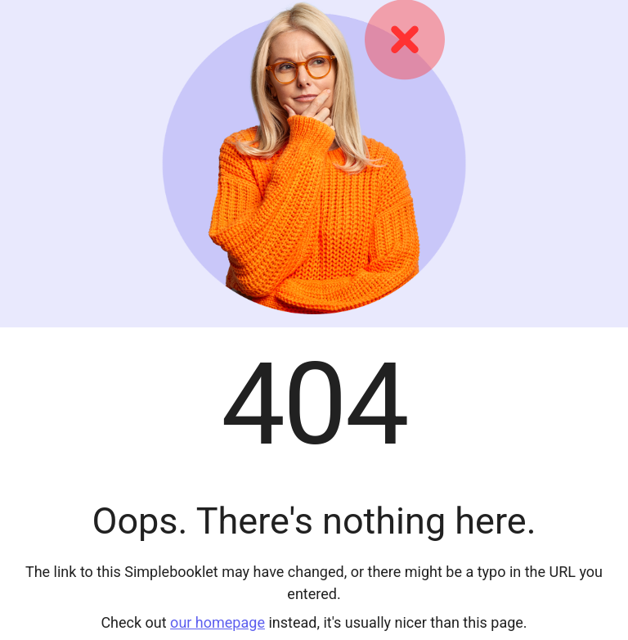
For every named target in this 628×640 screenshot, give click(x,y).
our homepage (217, 622)
